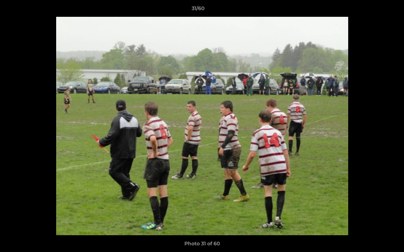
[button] (374, 10)
